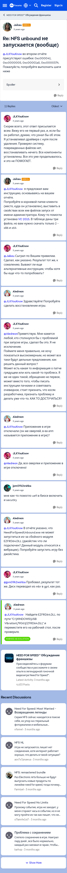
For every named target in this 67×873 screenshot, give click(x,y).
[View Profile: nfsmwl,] (9, 711)
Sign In (58, 5)
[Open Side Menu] (5, 5)
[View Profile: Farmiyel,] (9, 775)
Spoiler (10, 84)
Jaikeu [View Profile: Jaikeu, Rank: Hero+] (18, 25)
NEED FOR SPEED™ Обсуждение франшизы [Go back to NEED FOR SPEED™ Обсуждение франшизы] (27, 15)
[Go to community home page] (16, 5)
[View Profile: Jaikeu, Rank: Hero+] (7, 27)
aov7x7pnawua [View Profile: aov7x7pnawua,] (22, 759)
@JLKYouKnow (12, 54)
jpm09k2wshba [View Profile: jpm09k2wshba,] (22, 485)
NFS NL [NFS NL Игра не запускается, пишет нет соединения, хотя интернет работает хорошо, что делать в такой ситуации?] (19, 742)
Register (46, 5)
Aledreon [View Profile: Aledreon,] (18, 291)
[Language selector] (27, 5)
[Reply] (58, 95)
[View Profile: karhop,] (9, 835)
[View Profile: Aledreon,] (7, 293)
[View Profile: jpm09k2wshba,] (7, 488)
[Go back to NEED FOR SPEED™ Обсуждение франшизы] (39, 657)
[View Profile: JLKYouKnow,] (7, 118)
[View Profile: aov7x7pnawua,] (9, 745)
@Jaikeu (9, 256)
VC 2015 (23, 219)
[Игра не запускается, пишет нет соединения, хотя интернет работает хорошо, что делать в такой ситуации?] (37, 751)
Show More (34, 862)
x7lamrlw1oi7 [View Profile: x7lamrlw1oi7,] (21, 819)
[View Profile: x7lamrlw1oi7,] (9, 805)
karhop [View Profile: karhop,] (18, 849)
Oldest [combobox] (57, 106)
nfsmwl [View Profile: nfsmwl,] (18, 729)
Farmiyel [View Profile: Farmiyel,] (19, 789)
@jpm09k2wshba (15, 582)
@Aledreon (11, 334)
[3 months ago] (31, 729)
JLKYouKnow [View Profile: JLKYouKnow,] (21, 116)
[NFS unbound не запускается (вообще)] (22, 29)
